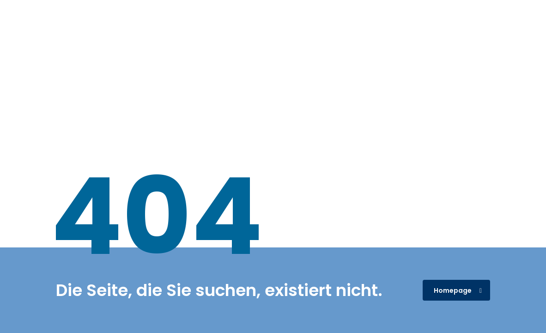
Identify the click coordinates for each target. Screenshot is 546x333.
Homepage (458, 290)
